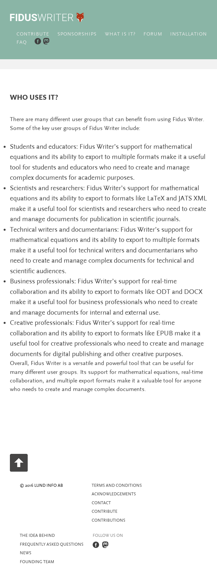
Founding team (37, 562)
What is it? (120, 34)
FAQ (21, 42)
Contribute (32, 34)
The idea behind (37, 535)
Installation (188, 34)
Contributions (108, 520)
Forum (152, 34)
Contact (101, 503)
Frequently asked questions (51, 544)
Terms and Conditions (117, 485)
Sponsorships (77, 34)
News (25, 553)
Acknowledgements (114, 494)
